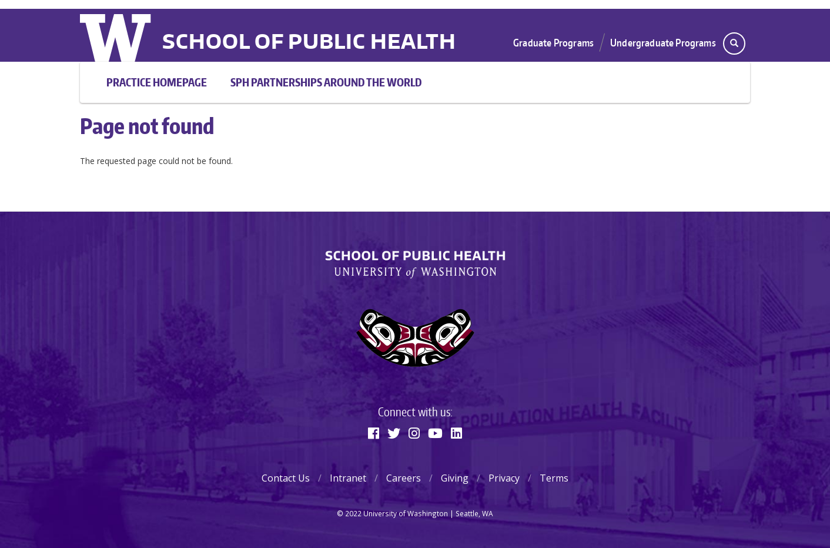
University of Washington (116, 35)
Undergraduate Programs (663, 42)
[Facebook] (373, 433)
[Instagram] (414, 433)
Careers (403, 478)
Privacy (504, 478)
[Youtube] (435, 433)
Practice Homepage (156, 82)
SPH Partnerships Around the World (325, 82)
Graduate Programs (553, 42)
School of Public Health (309, 43)
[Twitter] (393, 433)
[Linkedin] (456, 433)
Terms (554, 478)
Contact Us (286, 478)
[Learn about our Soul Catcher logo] (415, 338)
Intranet (348, 478)
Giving (454, 478)
